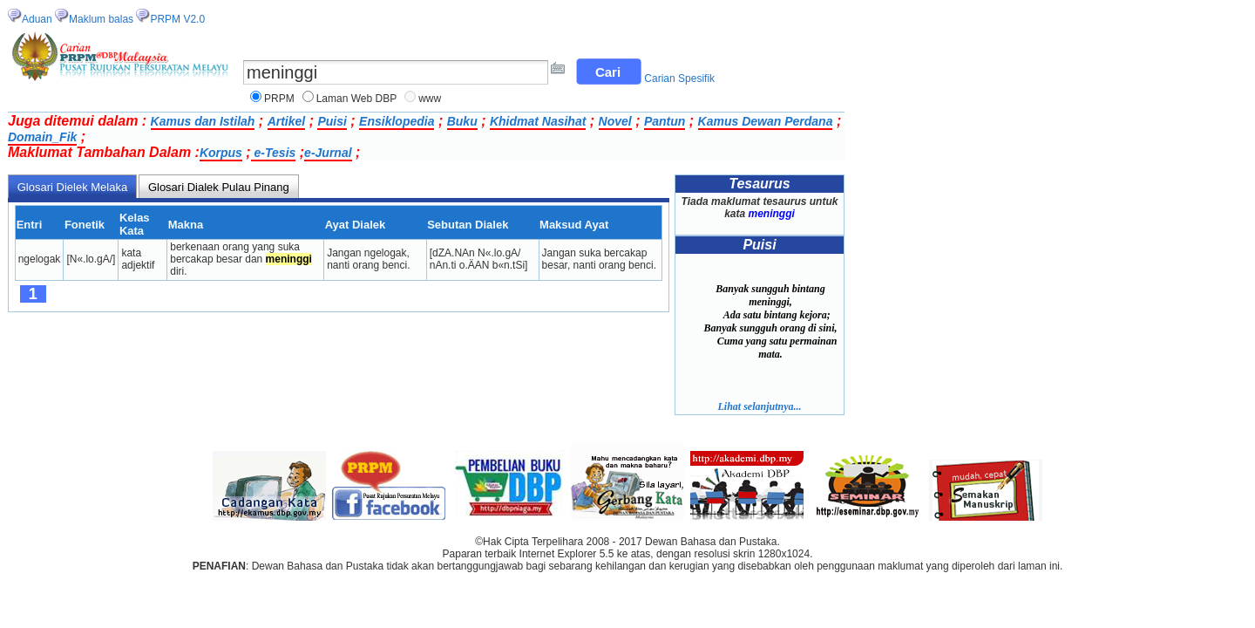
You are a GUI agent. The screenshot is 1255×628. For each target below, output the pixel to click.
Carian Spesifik (679, 78)
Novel (615, 121)
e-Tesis (273, 153)
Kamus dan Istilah (203, 121)
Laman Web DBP (356, 98)
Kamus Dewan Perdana (765, 121)
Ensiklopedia (396, 121)
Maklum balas (101, 19)
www (429, 98)
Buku (462, 121)
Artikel (287, 121)
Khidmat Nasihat (538, 121)
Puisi (331, 121)
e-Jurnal (327, 153)
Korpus (221, 153)
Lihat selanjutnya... (759, 406)
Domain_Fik (42, 137)
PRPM (279, 98)
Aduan (37, 19)
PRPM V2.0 (177, 19)
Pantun (664, 121)
